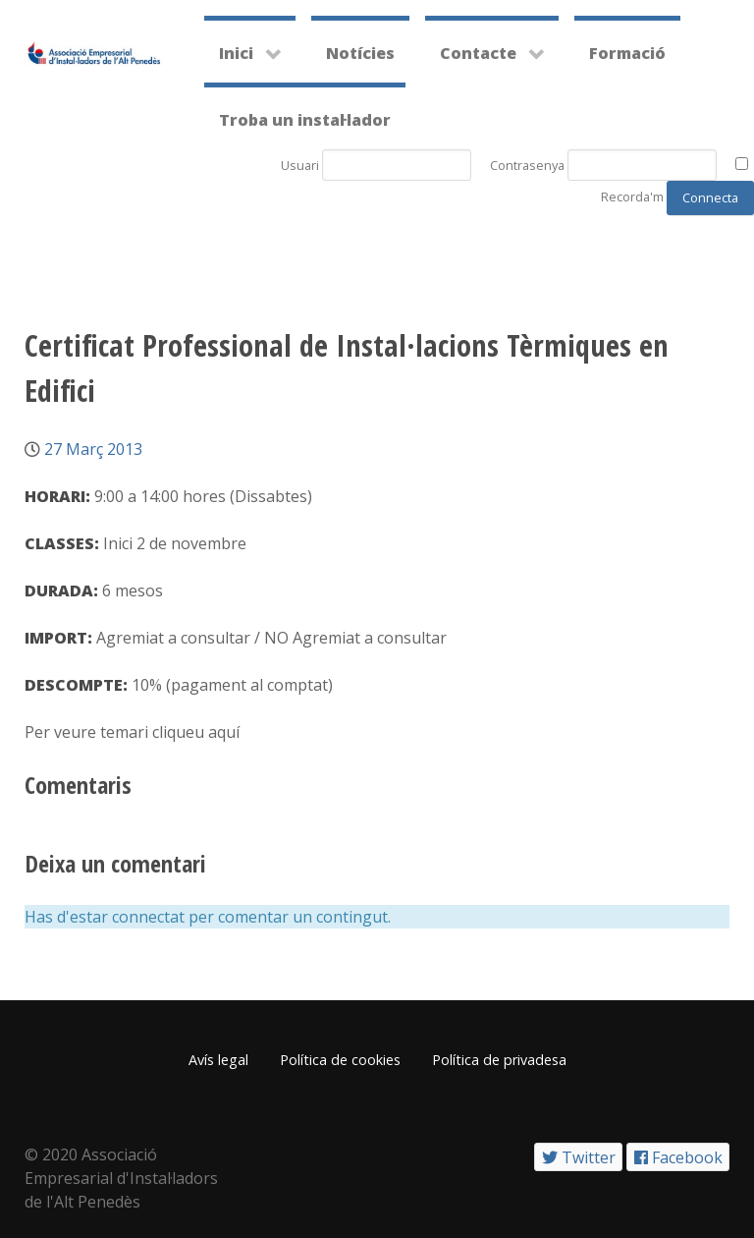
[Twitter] (578, 1157)
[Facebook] (677, 1157)
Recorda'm (632, 196)
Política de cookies (340, 1059)
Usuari (300, 165)
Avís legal (218, 1059)
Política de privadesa (499, 1059)
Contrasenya (527, 165)
